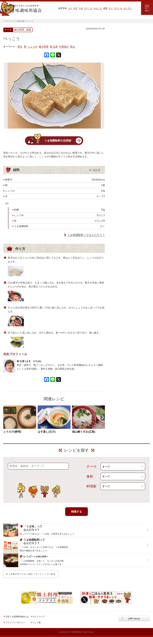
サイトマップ (39, 616)
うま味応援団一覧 (118, 108)
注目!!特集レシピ (117, 55)
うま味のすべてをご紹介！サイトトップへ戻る (31, 574)
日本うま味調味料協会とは (17, 616)
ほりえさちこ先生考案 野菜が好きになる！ (120, 91)
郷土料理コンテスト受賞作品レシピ (125, 100)
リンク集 (37, 622)
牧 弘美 (54, 47)
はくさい (128, 8)
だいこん (88, 8)
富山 (72, 47)
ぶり (70, 8)
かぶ (111, 8)
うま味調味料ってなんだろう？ (86, 234)
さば (81, 8)
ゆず (75, 8)
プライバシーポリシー (15, 622)
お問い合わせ (134, 618)
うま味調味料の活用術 (57, 140)
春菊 (105, 8)
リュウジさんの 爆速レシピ (122, 73)
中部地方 (64, 47)
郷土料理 (43, 47)
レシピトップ (116, 41)
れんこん (98, 8)
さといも (118, 8)
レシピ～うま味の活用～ (123, 33)
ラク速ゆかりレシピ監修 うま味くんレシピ (120, 64)
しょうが (32, 47)
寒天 (20, 47)
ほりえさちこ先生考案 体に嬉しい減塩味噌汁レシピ (122, 81)
